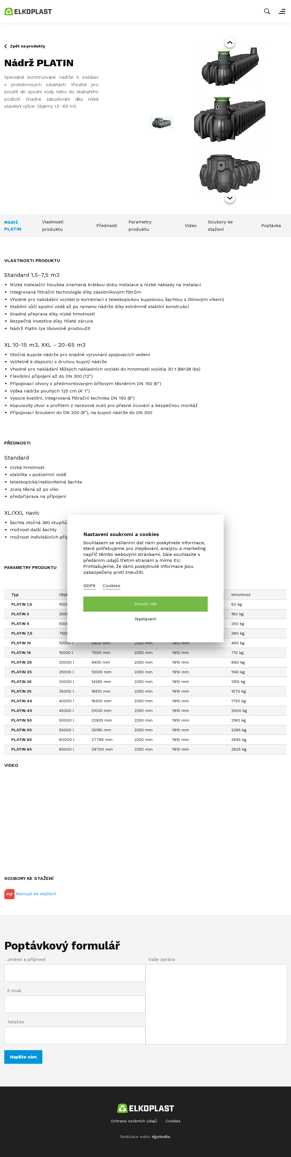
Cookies (173, 1121)
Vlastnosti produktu (52, 225)
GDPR (89, 585)
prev (230, 43)
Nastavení (145, 619)
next (230, 198)
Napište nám (23, 1057)
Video (191, 225)
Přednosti (106, 225)
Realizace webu (145, 1136)
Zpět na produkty (27, 46)
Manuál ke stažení (30, 894)
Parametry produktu (139, 225)
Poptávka (271, 225)
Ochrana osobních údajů (134, 1121)
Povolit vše (145, 603)
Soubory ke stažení (220, 225)
